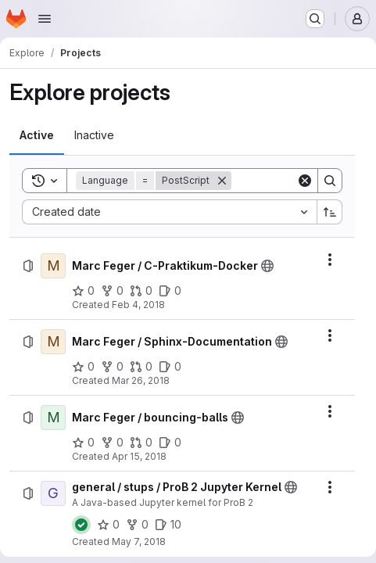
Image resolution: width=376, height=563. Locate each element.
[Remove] (222, 180)
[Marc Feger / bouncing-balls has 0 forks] (112, 442)
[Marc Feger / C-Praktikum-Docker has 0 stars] (83, 291)
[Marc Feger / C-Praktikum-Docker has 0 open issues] (170, 291)
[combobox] (169, 211)
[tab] (36, 135)
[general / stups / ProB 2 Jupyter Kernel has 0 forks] (137, 524)
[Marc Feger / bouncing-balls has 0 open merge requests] (141, 442)
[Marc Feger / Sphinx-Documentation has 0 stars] (83, 366)
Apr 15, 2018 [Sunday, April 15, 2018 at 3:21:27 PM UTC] (139, 456)
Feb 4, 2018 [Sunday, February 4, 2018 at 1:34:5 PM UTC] (138, 304)
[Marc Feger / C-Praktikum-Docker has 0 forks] (112, 291)
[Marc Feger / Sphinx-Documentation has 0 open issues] (170, 366)
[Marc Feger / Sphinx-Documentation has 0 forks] (112, 366)
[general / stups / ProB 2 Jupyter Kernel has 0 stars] (108, 524)
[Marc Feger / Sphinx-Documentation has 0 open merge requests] (141, 366)
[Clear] (304, 180)
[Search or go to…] (315, 18)
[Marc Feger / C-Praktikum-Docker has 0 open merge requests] (141, 291)
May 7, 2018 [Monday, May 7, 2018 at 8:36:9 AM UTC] (139, 541)
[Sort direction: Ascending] (329, 211)
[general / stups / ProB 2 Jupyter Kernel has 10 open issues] (168, 524)
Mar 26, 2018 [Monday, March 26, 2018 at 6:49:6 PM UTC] (141, 380)
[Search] (329, 180)
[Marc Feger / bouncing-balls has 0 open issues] (170, 442)
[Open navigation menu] (44, 18)
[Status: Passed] (81, 524)
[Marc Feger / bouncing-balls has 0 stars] (83, 442)
